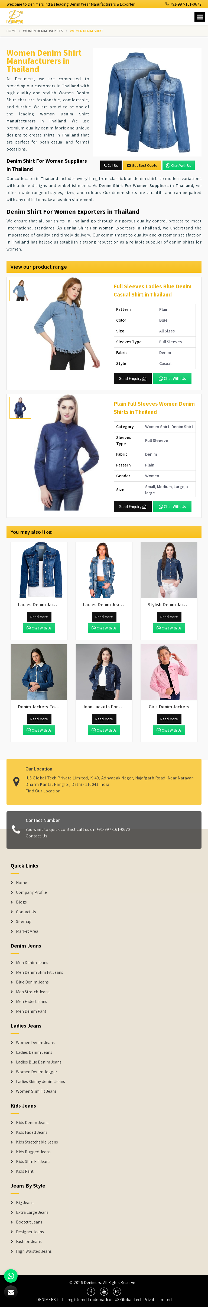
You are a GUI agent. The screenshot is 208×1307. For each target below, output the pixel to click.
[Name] (199, 17)
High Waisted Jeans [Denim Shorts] (34, 1251)
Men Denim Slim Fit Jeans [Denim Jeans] (39, 972)
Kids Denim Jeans (32, 1123)
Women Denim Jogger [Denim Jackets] (36, 1072)
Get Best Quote (142, 165)
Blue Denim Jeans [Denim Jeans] (32, 982)
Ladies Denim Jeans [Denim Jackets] (34, 1052)
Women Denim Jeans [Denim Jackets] (35, 1043)
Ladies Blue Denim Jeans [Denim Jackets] (38, 1062)
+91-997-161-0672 (183, 4)
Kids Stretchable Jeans (37, 1142)
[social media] (91, 1292)
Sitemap (23, 921)
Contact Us (36, 839)
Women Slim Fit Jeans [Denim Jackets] (36, 1091)
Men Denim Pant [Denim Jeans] (31, 1011)
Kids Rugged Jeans (33, 1152)
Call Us (111, 165)
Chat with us (178, 165)
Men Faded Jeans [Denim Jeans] (31, 1001)
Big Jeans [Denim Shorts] (25, 1203)
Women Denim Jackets (43, 30)
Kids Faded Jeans (31, 1132)
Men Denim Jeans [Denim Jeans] (32, 963)
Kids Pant (25, 1171)
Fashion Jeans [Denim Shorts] (29, 1241)
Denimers (92, 1282)
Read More (39, 616)
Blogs (21, 902)
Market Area (27, 931)
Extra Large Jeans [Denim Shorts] (32, 1212)
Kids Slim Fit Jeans (33, 1161)
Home (11, 30)
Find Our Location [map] (43, 788)
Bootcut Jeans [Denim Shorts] (29, 1222)
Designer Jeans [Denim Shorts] (30, 1232)
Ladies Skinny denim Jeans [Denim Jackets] (40, 1081)
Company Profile (31, 892)
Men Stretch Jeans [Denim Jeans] (33, 992)
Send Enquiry (132, 378)
